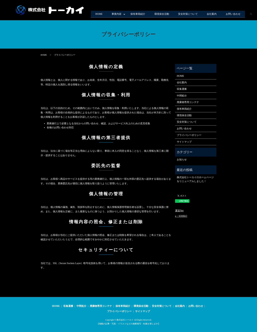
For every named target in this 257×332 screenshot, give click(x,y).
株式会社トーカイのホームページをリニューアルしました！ (195, 179)
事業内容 (100, 14)
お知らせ (182, 159)
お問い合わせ (231, 14)
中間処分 (182, 95)
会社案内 (207, 14)
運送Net (179, 210)
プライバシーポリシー (189, 135)
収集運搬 (182, 89)
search (251, 14)
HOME (79, 14)
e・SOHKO (181, 216)
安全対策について (180, 14)
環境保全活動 (151, 14)
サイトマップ (184, 141)
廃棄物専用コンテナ (188, 102)
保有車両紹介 (124, 14)
